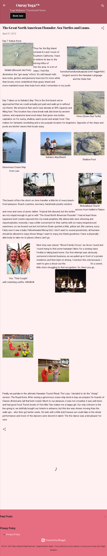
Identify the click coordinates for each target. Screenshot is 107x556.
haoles (52, 63)
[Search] (103, 6)
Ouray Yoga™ (28, 5)
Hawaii (13, 430)
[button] (103, 28)
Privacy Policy (13, 534)
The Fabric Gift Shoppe (77, 263)
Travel (24, 430)
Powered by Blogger (53, 540)
